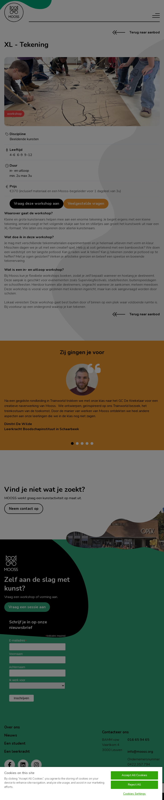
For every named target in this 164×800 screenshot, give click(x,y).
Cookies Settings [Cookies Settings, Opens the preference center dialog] (134, 794)
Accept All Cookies (134, 775)
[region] (81, 783)
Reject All (134, 785)
